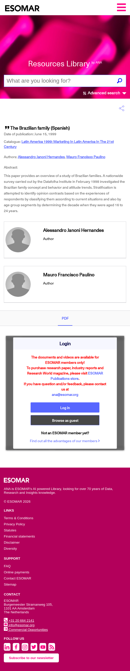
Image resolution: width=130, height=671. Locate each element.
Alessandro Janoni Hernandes (41, 157)
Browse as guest (65, 420)
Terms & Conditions (18, 518)
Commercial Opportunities (26, 630)
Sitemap (10, 584)
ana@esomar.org (65, 394)
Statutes (10, 530)
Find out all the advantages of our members (65, 440)
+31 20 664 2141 (19, 620)
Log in (65, 407)
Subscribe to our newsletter (31, 658)
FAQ (7, 566)
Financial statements (19, 536)
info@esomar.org (19, 625)
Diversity (10, 548)
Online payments (16, 572)
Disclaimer (12, 542)
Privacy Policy (14, 524)
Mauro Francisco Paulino (85, 157)
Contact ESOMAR (17, 578)
